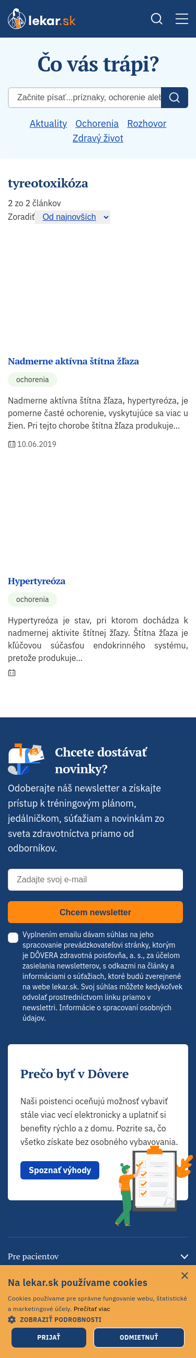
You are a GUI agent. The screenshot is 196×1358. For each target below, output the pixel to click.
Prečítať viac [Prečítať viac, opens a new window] (92, 1309)
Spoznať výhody (60, 1170)
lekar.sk (64, 986)
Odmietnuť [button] (139, 1337)
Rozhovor (146, 123)
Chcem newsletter (95, 912)
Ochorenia (97, 123)
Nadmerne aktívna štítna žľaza (73, 361)
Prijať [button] (48, 1337)
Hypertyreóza (36, 580)
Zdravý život (98, 138)
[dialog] (98, 1311)
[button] (98, 1319)
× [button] (184, 1276)
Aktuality (48, 123)
